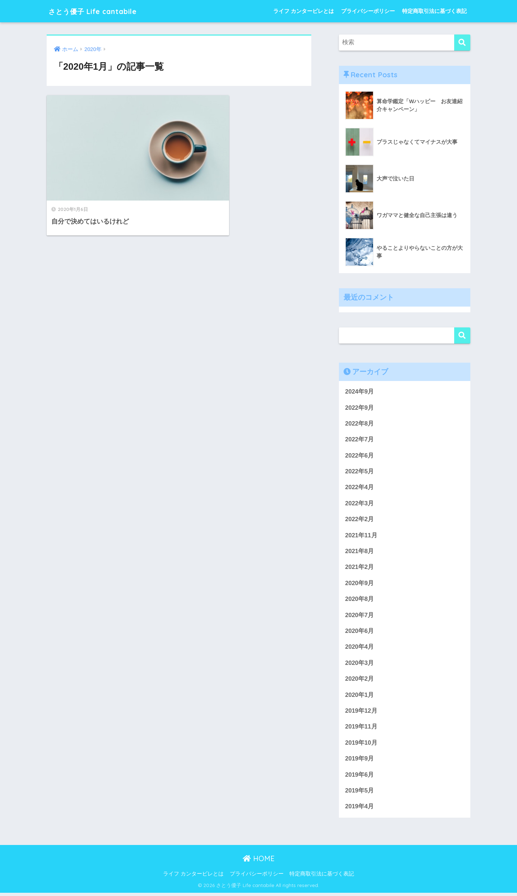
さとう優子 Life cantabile (101, 11)
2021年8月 (359, 552)
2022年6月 (359, 455)
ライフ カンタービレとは (303, 11)
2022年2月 (359, 520)
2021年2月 (359, 568)
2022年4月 (359, 487)
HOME (259, 861)
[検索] (462, 43)
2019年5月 (359, 793)
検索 (462, 335)
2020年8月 (359, 600)
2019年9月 (359, 761)
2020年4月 (359, 648)
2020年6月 (359, 632)
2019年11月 (361, 729)
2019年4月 (359, 809)
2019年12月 (361, 712)
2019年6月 (359, 777)
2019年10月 (361, 745)
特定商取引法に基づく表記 (434, 11)
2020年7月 (359, 616)
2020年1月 (359, 697)
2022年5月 (359, 472)
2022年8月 (359, 424)
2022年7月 (359, 439)
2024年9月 (359, 391)
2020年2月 (359, 680)
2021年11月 (361, 536)
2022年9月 (359, 407)
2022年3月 (359, 504)
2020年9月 (359, 584)
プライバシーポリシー (368, 11)
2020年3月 (359, 664)
